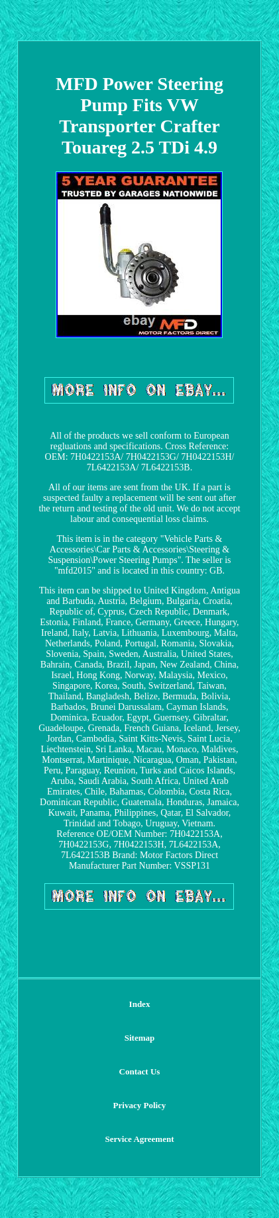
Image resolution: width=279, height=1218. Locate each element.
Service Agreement (139, 1139)
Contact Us (139, 1071)
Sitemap (140, 1038)
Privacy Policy (139, 1105)
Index (139, 1004)
